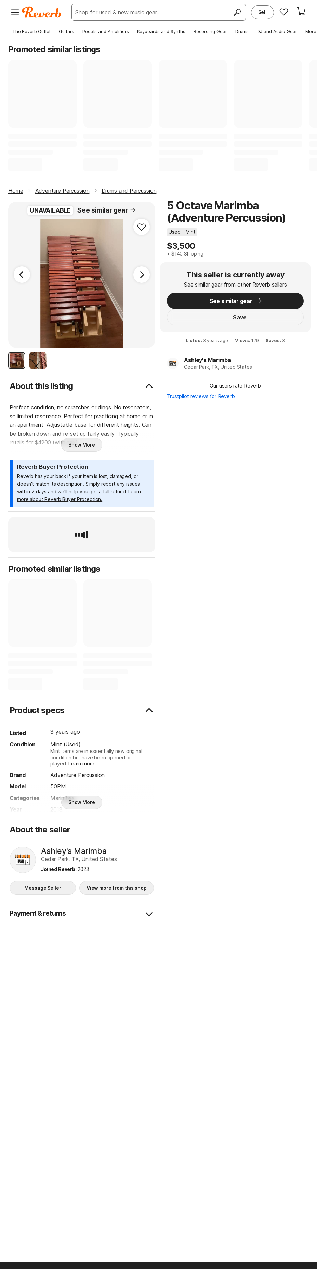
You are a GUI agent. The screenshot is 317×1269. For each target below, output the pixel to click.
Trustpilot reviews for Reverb (203, 398)
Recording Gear (210, 31)
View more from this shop (117, 888)
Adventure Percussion (77, 775)
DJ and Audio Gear (277, 31)
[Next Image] (141, 274)
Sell (262, 12)
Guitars (66, 31)
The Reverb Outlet (31, 31)
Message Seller (42, 888)
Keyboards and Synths (161, 31)
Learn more (81, 764)
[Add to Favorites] (141, 227)
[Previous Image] (22, 274)
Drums (242, 31)
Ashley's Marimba (209, 361)
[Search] (237, 12)
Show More (81, 445)
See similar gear (106, 210)
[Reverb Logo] (41, 12)
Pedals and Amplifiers (105, 31)
